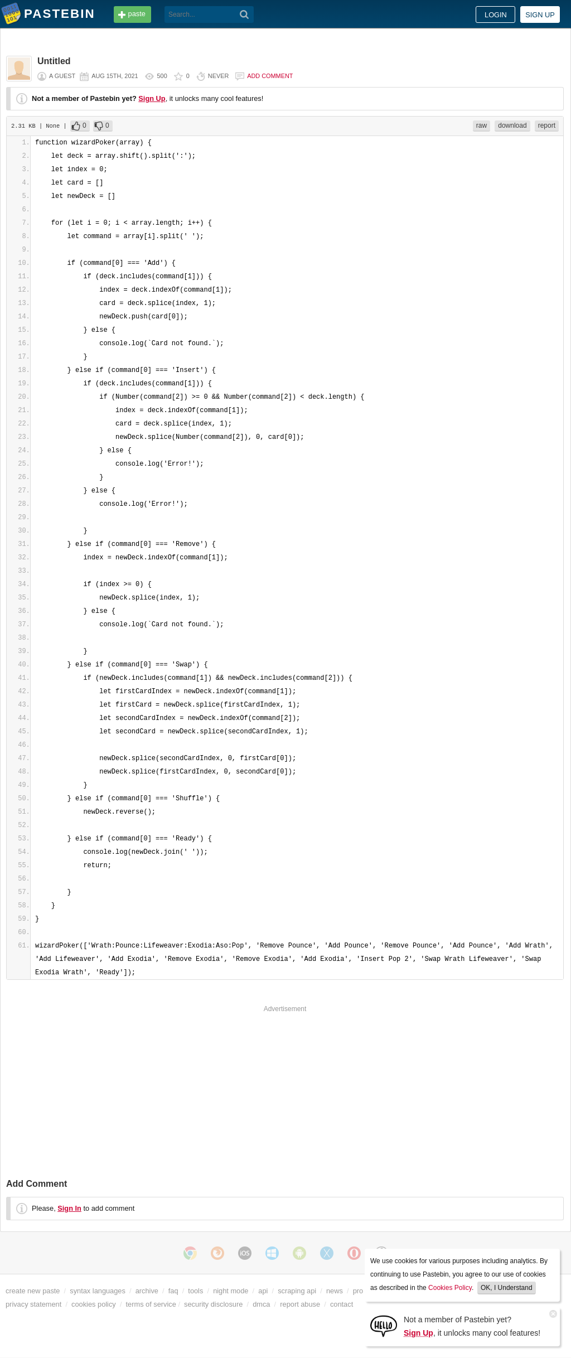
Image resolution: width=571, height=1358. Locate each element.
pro (358, 1291)
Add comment (270, 76)
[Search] (244, 14)
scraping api (297, 1291)
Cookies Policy (450, 1288)
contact (341, 1304)
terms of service (151, 1304)
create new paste (33, 1291)
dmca (261, 1304)
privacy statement (33, 1304)
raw (481, 125)
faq (173, 1291)
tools (195, 1291)
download (512, 125)
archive (147, 1291)
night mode (230, 1291)
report (546, 125)
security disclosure (213, 1304)
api (263, 1291)
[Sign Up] (383, 1325)
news (334, 1291)
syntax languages (97, 1291)
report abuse (300, 1304)
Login (496, 15)
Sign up (540, 15)
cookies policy (93, 1304)
